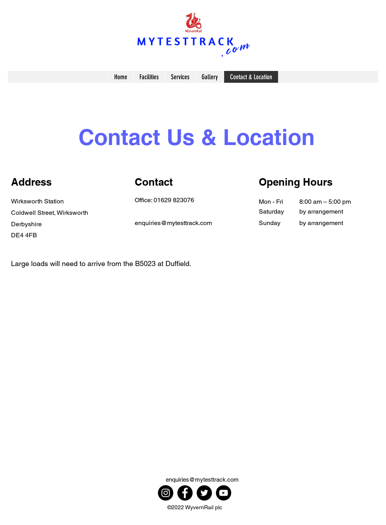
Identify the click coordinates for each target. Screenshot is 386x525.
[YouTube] (223, 493)
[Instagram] (165, 493)
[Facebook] (185, 493)
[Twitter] (204, 493)
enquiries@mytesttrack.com (173, 223)
